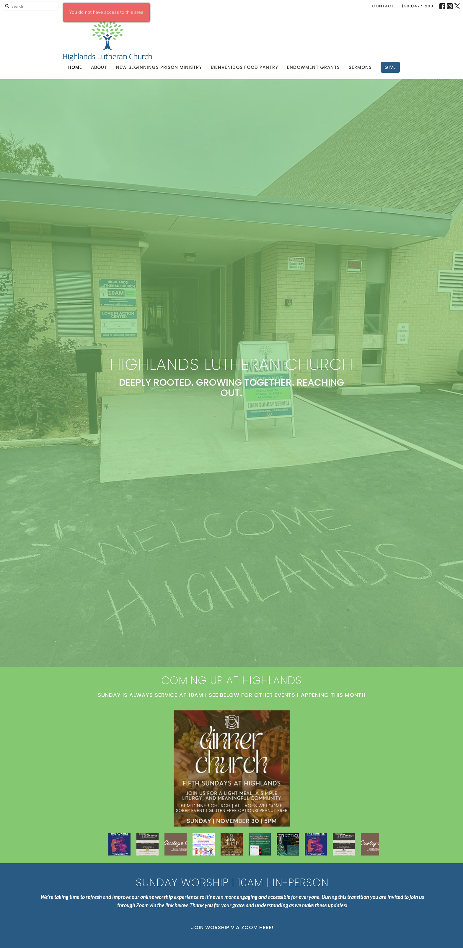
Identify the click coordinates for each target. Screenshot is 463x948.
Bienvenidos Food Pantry (244, 67)
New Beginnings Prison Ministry (159, 67)
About (99, 67)
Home (75, 67)
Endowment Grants (313, 67)
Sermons (360, 67)
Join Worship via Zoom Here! (232, 927)
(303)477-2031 (418, 6)
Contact (383, 6)
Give (390, 67)
